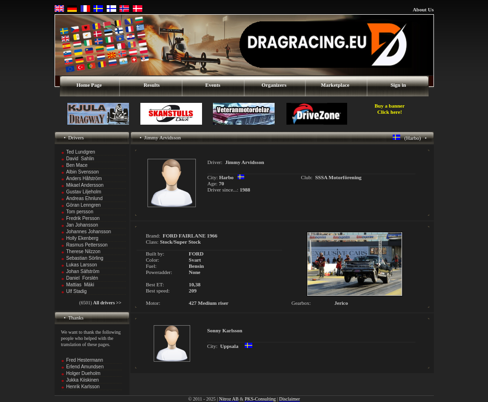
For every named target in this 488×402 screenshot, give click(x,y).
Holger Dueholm (83, 373)
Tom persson (79, 211)
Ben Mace (77, 165)
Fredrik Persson (83, 218)
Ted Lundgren (80, 152)
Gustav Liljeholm (83, 191)
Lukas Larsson (81, 264)
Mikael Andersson (85, 185)
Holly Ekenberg (82, 238)
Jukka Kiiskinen (82, 380)
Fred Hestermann (84, 360)
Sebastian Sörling (84, 258)
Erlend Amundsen (85, 366)
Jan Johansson (82, 225)
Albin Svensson (82, 171)
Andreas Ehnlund (84, 198)
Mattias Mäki (80, 284)
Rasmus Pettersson (87, 244)
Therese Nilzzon (83, 251)
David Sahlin (80, 158)
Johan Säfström (83, 271)
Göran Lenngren (83, 205)
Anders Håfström (84, 178)
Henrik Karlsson (83, 386)
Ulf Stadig (76, 291)
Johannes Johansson (88, 231)
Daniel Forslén (82, 278)
